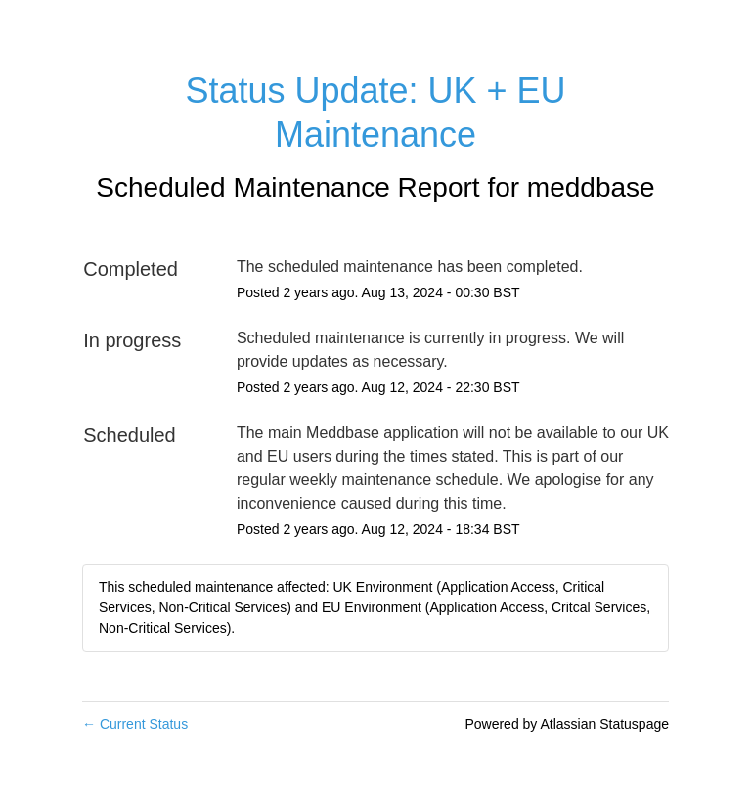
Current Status (135, 724)
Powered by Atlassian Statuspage (566, 724)
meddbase (591, 187)
